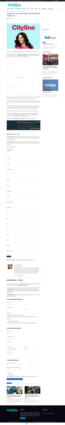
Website (8, 185)
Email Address (9, 150)
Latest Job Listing (46, 29)
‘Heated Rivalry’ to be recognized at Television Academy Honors (14, 396)
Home (7, 11)
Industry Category (9, 250)
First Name (8, 158)
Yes (8, 364)
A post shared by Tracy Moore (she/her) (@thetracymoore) (19, 93)
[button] (57, 9)
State (7, 234)
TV (33, 259)
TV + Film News (11, 11)
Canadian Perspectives (47, 51)
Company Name (9, 169)
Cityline (17, 259)
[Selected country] (7, 344)
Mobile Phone (9, 207)
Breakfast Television (12, 259)
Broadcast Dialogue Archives (48, 77)
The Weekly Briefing (47, 92)
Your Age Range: (9, 372)
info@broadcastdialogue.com (17, 421)
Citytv (19, 259)
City (7, 223)
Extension (8, 196)
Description (8, 245)
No (20, 364)
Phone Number (9, 191)
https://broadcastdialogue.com (18, 266)
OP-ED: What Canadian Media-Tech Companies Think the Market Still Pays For (50, 67)
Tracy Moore (30, 259)
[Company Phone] (23, 344)
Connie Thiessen (10, 18)
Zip (7, 240)
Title (7, 174)
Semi (32, 364)
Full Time (44, 42)
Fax (7, 212)
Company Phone (9, 341)
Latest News (8, 393)
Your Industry (9, 312)
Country (8, 229)
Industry (8, 180)
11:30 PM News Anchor (48, 44)
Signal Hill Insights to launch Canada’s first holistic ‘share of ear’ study (32, 396)
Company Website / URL (10, 336)
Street (8, 218)
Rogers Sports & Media (24, 259)
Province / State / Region (10, 346)
